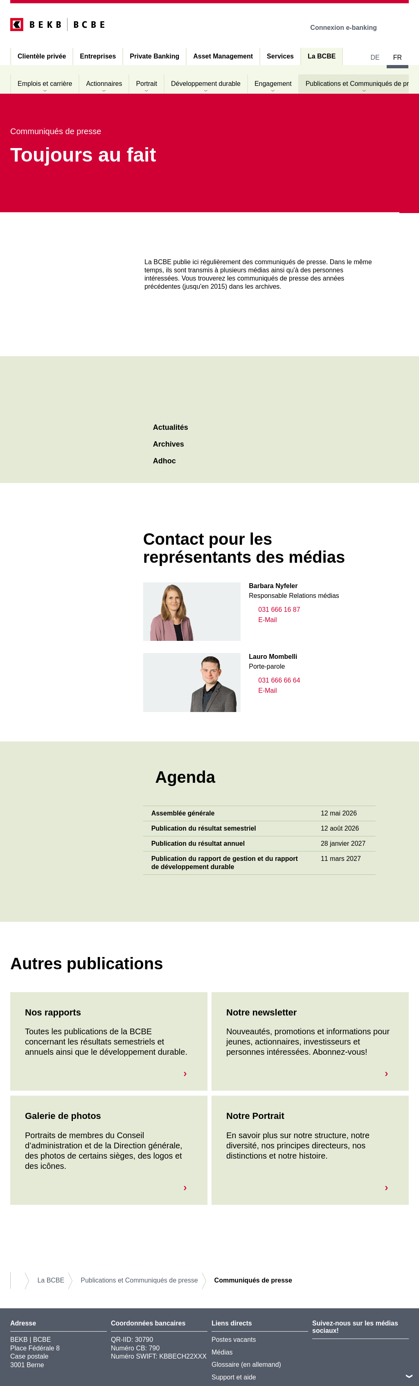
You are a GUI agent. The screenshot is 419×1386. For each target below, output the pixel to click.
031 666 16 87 (274, 609)
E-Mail (263, 619)
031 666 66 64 (274, 680)
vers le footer (409, 1376)
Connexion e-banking (349, 27)
